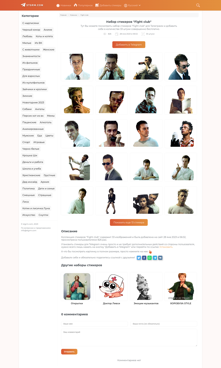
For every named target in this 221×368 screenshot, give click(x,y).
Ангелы (39, 109)
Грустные (49, 175)
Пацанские (29, 122)
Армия (45, 181)
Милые (26, 43)
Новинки (63, 5)
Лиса (25, 201)
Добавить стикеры (108, 5)
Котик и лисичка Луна (36, 208)
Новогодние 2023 (33, 102)
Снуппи (43, 215)
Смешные (28, 195)
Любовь (27, 36)
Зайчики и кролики (34, 89)
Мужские (28, 135)
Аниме (48, 29)
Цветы (49, 135)
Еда (39, 135)
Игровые (39, 142)
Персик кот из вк (33, 115)
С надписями (30, 23)
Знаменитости (31, 56)
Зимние (27, 95)
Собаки (27, 109)
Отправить (69, 352)
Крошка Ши (29, 155)
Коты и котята (44, 36)
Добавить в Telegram (129, 44)
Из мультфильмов (33, 82)
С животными (30, 49)
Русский (131, 5)
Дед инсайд (29, 181)
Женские (48, 49)
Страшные (44, 195)
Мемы (51, 115)
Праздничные (31, 69)
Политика (28, 188)
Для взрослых (31, 76)
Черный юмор (31, 29)
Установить (166, 247)
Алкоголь (46, 122)
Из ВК (38, 43)
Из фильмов (29, 62)
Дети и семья (46, 188)
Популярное (83, 5)
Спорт (26, 142)
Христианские (31, 175)
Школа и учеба (31, 168)
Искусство (28, 215)
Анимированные (33, 129)
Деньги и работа (32, 162)
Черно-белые (30, 148)
